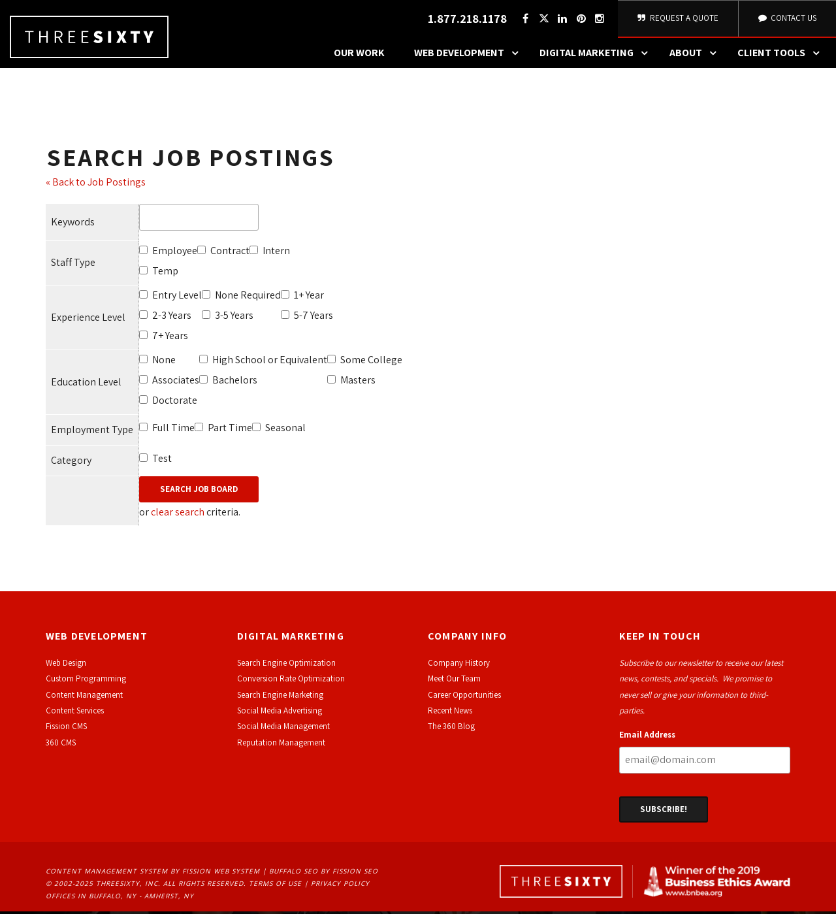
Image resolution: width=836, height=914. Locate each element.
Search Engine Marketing (280, 696)
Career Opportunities (464, 696)
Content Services (75, 712)
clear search (177, 514)
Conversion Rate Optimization (291, 681)
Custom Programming (86, 681)
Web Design (66, 664)
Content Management (84, 696)
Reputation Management (281, 744)
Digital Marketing (596, 56)
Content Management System (107, 873)
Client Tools (781, 56)
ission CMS (68, 728)
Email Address (647, 737)
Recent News (450, 712)
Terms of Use (275, 885)
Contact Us (786, 19)
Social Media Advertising (279, 712)
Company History (459, 664)
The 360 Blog (451, 728)
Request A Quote (677, 19)
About (696, 56)
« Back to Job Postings (96, 184)
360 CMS (61, 744)
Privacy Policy (340, 885)
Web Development (469, 56)
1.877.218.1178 (465, 19)
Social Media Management (283, 728)
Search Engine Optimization (286, 664)
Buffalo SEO (293, 873)
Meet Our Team (454, 681)
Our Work (359, 55)
